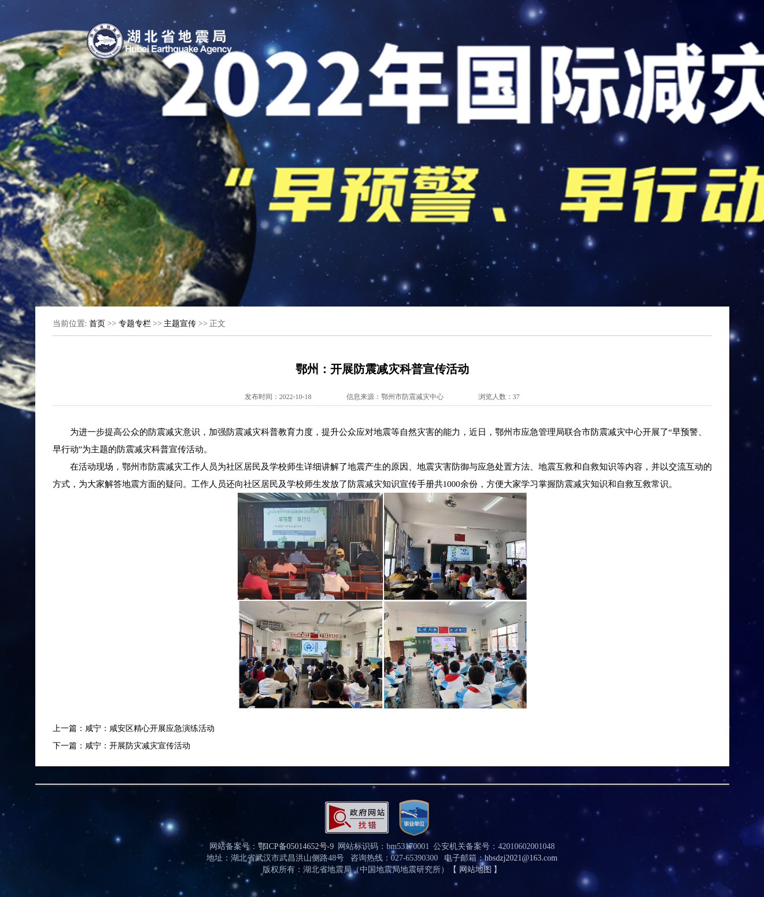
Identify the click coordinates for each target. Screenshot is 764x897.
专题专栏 (135, 323)
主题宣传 (180, 323)
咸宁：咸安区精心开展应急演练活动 (150, 728)
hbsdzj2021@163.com (521, 858)
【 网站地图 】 (475, 869)
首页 (97, 323)
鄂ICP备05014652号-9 (296, 846)
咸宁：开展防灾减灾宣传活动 (137, 745)
